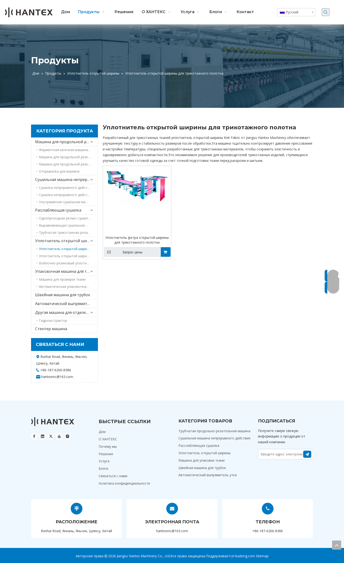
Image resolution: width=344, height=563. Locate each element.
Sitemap (262, 556)
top (336, 545)
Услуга (104, 461)
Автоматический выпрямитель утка (66, 303)
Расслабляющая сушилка (58, 210)
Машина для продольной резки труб (66, 141)
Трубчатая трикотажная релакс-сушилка (68, 232)
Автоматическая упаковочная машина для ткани (68, 286)
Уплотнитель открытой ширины (66, 240)
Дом (102, 431)
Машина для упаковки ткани (201, 460)
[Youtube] (59, 436)
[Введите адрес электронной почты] (280, 454)
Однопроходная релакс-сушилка (65, 218)
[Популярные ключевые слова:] (325, 12)
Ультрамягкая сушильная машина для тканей (68, 202)
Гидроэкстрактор (53, 320)
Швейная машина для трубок (62, 294)
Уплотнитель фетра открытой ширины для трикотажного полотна (137, 240)
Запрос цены (123, 252)
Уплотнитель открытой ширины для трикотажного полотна (68, 248)
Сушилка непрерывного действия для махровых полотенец (68, 187)
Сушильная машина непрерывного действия (66, 179)
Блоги (103, 468)
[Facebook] (34, 436)
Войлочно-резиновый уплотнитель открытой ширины (68, 263)
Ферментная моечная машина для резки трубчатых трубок (68, 150)
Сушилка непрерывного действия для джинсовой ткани (68, 194)
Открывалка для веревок (59, 171)
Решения (106, 454)
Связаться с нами (113, 476)
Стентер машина (51, 328)
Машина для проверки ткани (62, 279)
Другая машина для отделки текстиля (66, 312)
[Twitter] (51, 436)
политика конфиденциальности (124, 483)
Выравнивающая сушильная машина (68, 225)
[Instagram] (67, 436)
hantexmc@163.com (172, 531)
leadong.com (245, 556)
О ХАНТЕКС (108, 439)
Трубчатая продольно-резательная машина (214, 431)
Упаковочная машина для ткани (65, 271)
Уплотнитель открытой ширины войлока (68, 256)
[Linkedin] (42, 436)
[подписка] (307, 454)
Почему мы (108, 446)
